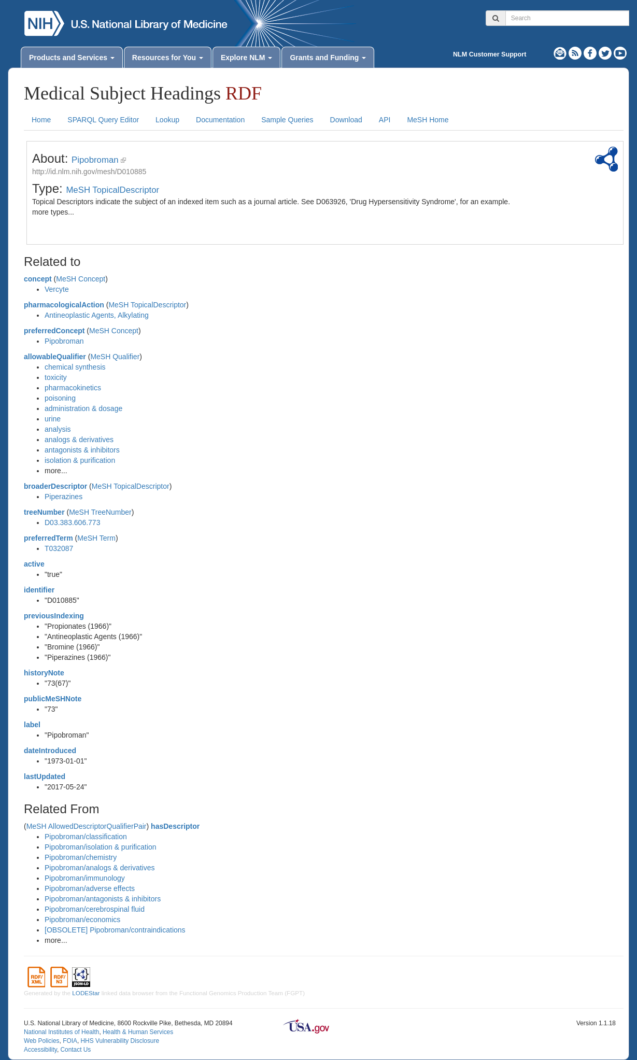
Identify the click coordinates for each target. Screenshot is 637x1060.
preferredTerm (48, 538)
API (385, 120)
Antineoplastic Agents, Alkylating (97, 315)
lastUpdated (44, 776)
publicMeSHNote (52, 699)
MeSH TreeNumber (100, 512)
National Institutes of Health (61, 1032)
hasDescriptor (175, 826)
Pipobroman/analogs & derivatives (99, 868)
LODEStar (86, 993)
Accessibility (40, 1049)
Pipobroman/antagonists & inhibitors (103, 899)
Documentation (220, 120)
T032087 (59, 548)
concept (38, 279)
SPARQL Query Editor (103, 120)
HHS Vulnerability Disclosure (119, 1040)
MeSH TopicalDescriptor (112, 190)
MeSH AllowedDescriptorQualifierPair (86, 826)
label (32, 724)
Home (41, 120)
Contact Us (75, 1049)
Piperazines (63, 496)
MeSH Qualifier (114, 356)
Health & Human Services (138, 1032)
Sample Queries (287, 120)
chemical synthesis (75, 367)
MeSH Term (96, 538)
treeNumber (44, 512)
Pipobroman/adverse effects (90, 888)
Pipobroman (95, 160)
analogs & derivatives (79, 439)
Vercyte (57, 289)
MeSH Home (427, 120)
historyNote (44, 673)
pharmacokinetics (73, 388)
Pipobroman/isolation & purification (101, 847)
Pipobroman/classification (86, 836)
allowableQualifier (55, 356)
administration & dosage (83, 408)
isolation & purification (80, 460)
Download (346, 120)
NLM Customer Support (489, 54)
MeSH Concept (80, 279)
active (34, 564)
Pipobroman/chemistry (81, 857)
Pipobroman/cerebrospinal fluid (95, 909)
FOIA (70, 1040)
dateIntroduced (50, 750)
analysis (58, 429)
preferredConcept (54, 331)
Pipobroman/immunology (85, 878)
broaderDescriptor (55, 486)
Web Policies (42, 1040)
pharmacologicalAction (64, 305)
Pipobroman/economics (82, 919)
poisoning (60, 398)
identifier (39, 590)
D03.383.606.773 (72, 522)
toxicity (56, 377)
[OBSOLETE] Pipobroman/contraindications (115, 930)
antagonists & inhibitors (82, 450)
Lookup (167, 120)
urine (53, 419)
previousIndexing (54, 616)
